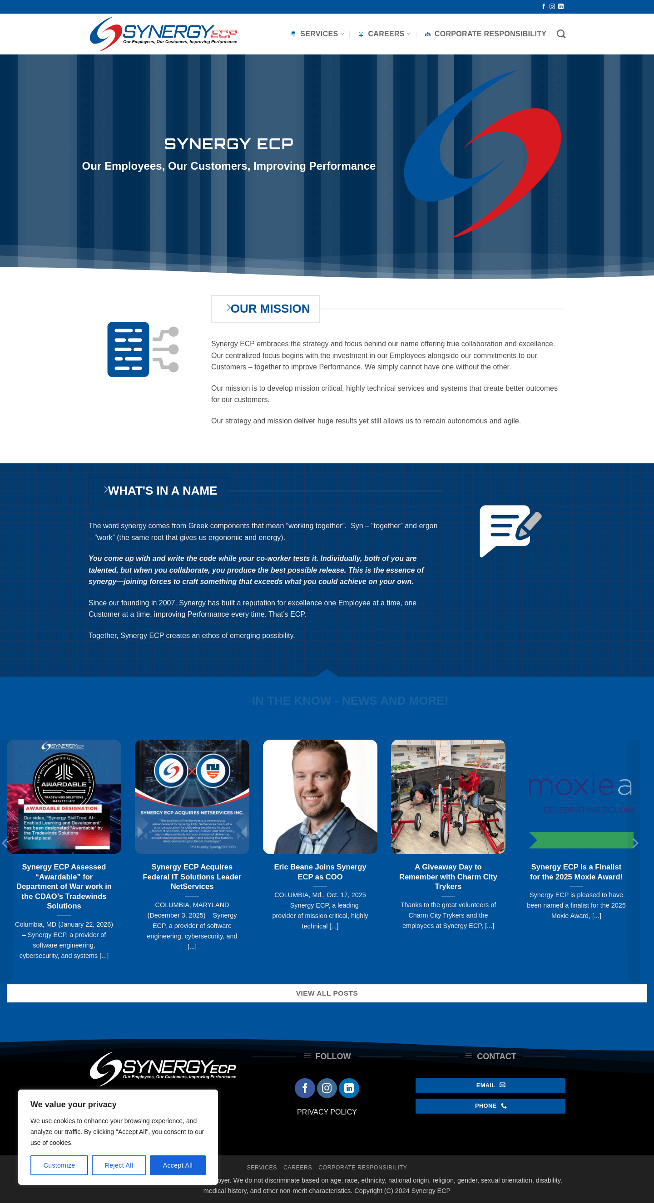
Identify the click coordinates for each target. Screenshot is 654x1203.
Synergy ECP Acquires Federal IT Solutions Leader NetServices (192, 877)
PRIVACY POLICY (327, 1112)
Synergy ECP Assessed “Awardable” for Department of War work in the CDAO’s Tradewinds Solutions (64, 886)
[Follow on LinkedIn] (561, 7)
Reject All (119, 1165)
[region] (118, 1137)
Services (316, 34)
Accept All (178, 1165)
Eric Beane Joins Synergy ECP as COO (320, 872)
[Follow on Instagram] (552, 7)
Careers (384, 34)
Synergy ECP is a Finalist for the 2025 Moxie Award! (576, 872)
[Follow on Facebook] (543, 7)
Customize (59, 1165)
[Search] (561, 34)
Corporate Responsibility (485, 34)
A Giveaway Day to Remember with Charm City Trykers (448, 877)
